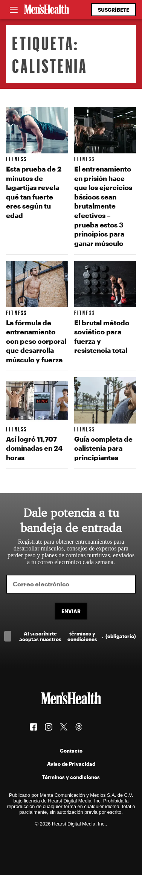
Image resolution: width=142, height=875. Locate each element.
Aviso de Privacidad (71, 764)
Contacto (71, 750)
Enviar (71, 611)
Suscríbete (113, 9)
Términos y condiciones (71, 777)
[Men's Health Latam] (46, 10)
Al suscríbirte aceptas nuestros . (77, 636)
